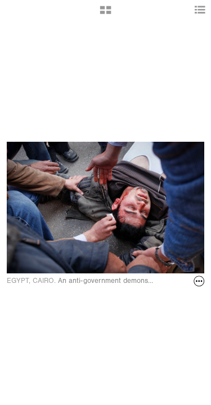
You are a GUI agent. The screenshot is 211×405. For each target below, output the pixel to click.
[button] (105, 14)
